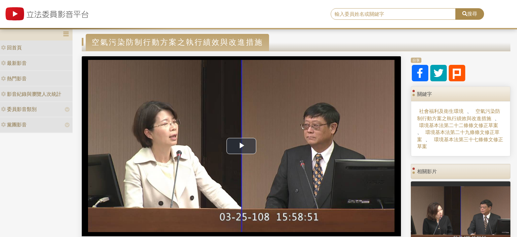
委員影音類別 (19, 109)
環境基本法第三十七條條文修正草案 (460, 143)
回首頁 (11, 47)
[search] (393, 14)
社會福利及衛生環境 (441, 111)
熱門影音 (14, 78)
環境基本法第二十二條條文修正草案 (458, 125)
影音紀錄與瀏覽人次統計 (31, 94)
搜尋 (469, 13)
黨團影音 (14, 124)
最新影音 (14, 63)
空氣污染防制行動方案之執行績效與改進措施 (458, 114)
